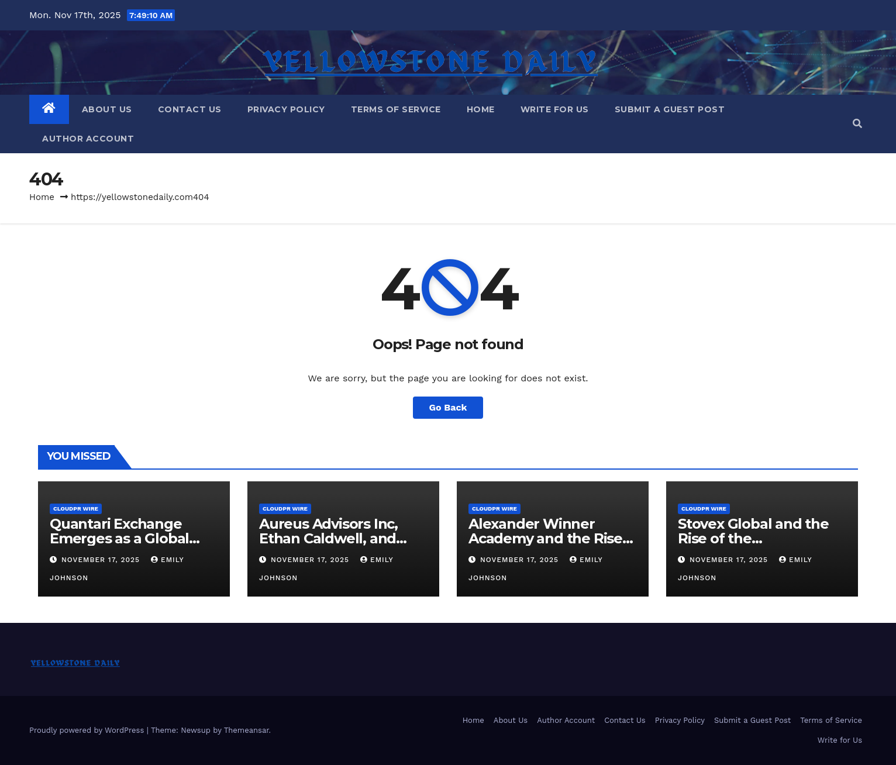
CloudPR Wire (75, 508)
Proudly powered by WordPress (88, 730)
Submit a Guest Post (670, 109)
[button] (857, 123)
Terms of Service (396, 109)
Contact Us (190, 109)
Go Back (448, 407)
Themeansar (246, 730)
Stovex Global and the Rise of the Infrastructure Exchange (762, 538)
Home (481, 109)
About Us (107, 109)
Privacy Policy (286, 109)
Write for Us (555, 109)
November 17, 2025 (102, 560)
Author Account (88, 138)
